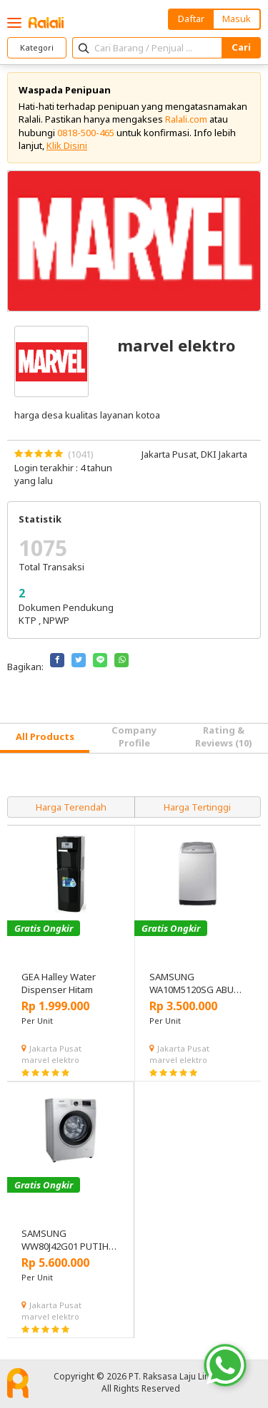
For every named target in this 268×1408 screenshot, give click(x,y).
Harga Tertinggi (197, 807)
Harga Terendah (71, 807)
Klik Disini (66, 145)
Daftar (191, 18)
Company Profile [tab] (134, 736)
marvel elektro (50, 1059)
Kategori (37, 47)
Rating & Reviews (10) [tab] (223, 736)
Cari (241, 47)
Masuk (236, 18)
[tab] (44, 738)
